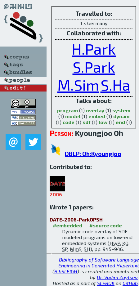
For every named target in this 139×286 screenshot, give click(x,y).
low (103, 122)
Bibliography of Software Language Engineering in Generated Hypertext (98, 262)
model (72, 116)
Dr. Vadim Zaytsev (117, 277)
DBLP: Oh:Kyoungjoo (93, 153)
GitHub (130, 283)
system (121, 110)
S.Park (94, 67)
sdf (87, 122)
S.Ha (115, 85)
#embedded (67, 225)
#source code (105, 225)
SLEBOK (105, 283)
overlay (95, 110)
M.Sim (78, 85)
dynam (121, 116)
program (67, 110)
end (120, 122)
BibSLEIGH (65, 271)
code (68, 122)
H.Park (94, 49)
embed (96, 116)
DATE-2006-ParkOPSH (76, 219)
